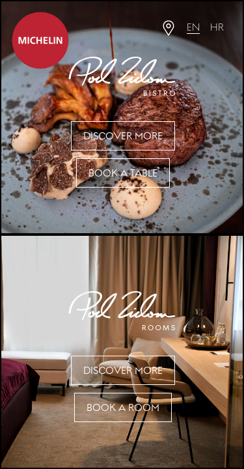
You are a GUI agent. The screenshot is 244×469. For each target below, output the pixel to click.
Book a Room (123, 407)
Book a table (122, 173)
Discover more (123, 136)
